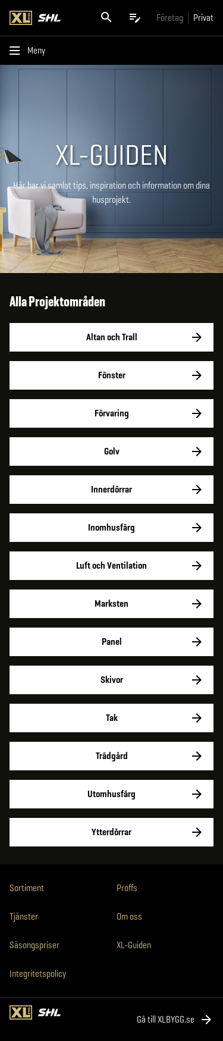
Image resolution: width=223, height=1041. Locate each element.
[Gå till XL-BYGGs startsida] (46, 18)
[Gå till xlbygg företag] (169, 17)
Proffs (127, 888)
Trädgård (111, 756)
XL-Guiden (134, 945)
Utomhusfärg (111, 794)
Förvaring (111, 413)
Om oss (129, 916)
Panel (111, 642)
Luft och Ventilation (111, 566)
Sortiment (27, 888)
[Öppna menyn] (30, 50)
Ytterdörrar (111, 832)
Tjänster (24, 916)
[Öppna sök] (106, 18)
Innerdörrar (111, 489)
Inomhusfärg (111, 527)
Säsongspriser (34, 945)
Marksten (111, 604)
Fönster (111, 375)
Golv (111, 451)
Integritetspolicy (38, 973)
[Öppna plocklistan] (135, 18)
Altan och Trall (111, 337)
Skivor (111, 680)
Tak (111, 718)
